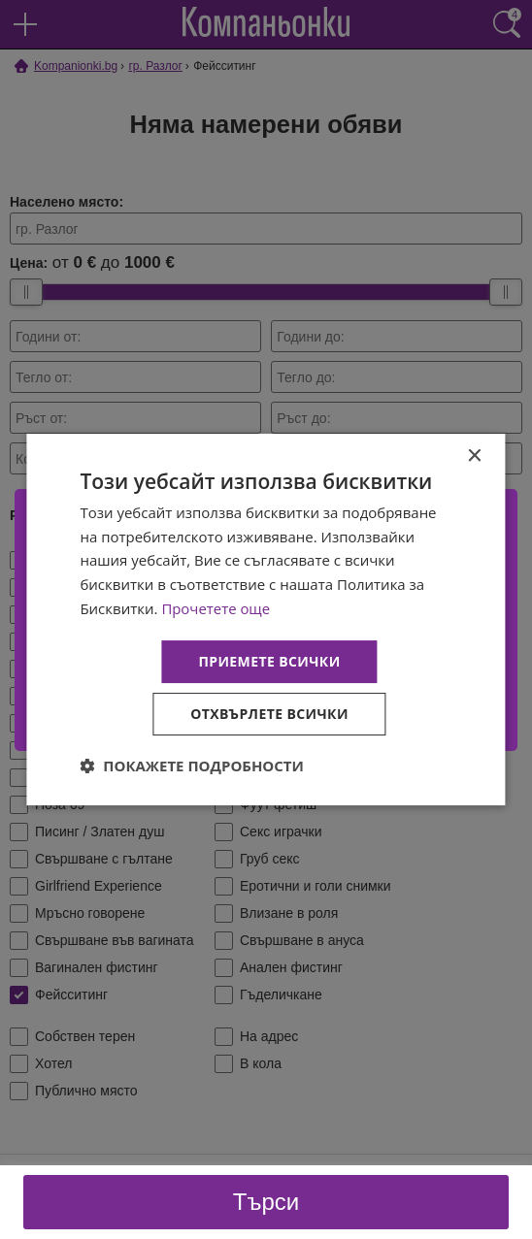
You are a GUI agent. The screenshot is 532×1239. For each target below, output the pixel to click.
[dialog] (265, 620)
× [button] (474, 456)
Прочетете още (215, 608)
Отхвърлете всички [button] (269, 713)
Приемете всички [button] (269, 661)
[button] (192, 765)
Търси (266, 1202)
